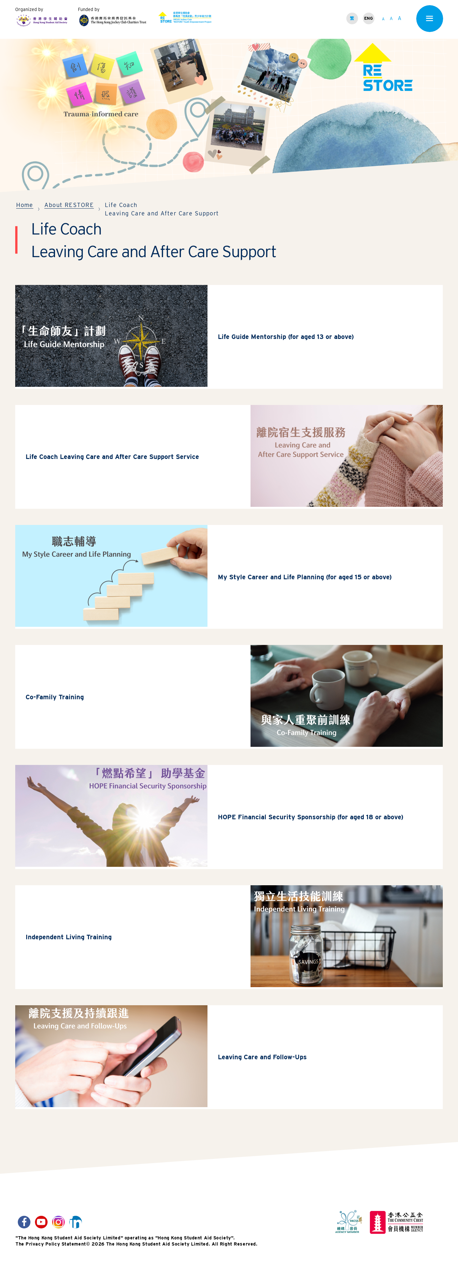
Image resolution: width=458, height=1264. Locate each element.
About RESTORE (69, 205)
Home (24, 205)
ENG (368, 18)
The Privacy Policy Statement (51, 1250)
